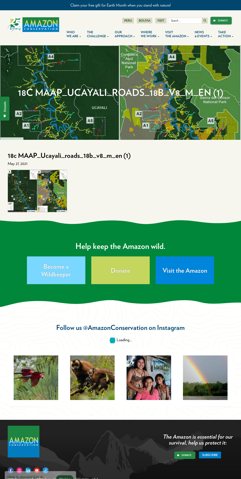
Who (74, 34)
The (98, 34)
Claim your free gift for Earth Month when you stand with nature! (120, 5)
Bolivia (144, 20)
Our (125, 34)
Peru (128, 20)
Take (225, 34)
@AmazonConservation (115, 327)
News (203, 34)
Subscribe (210, 455)
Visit (160, 20)
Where (150, 34)
